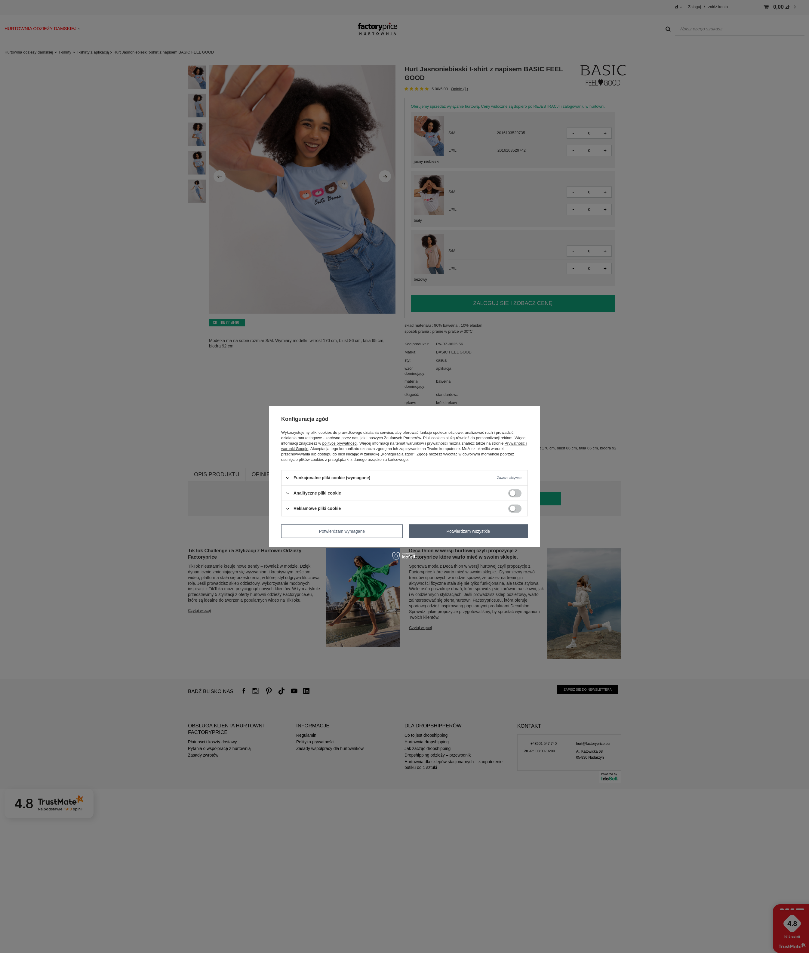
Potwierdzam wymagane (342, 531)
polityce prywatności (339, 443)
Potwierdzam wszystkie (468, 531)
